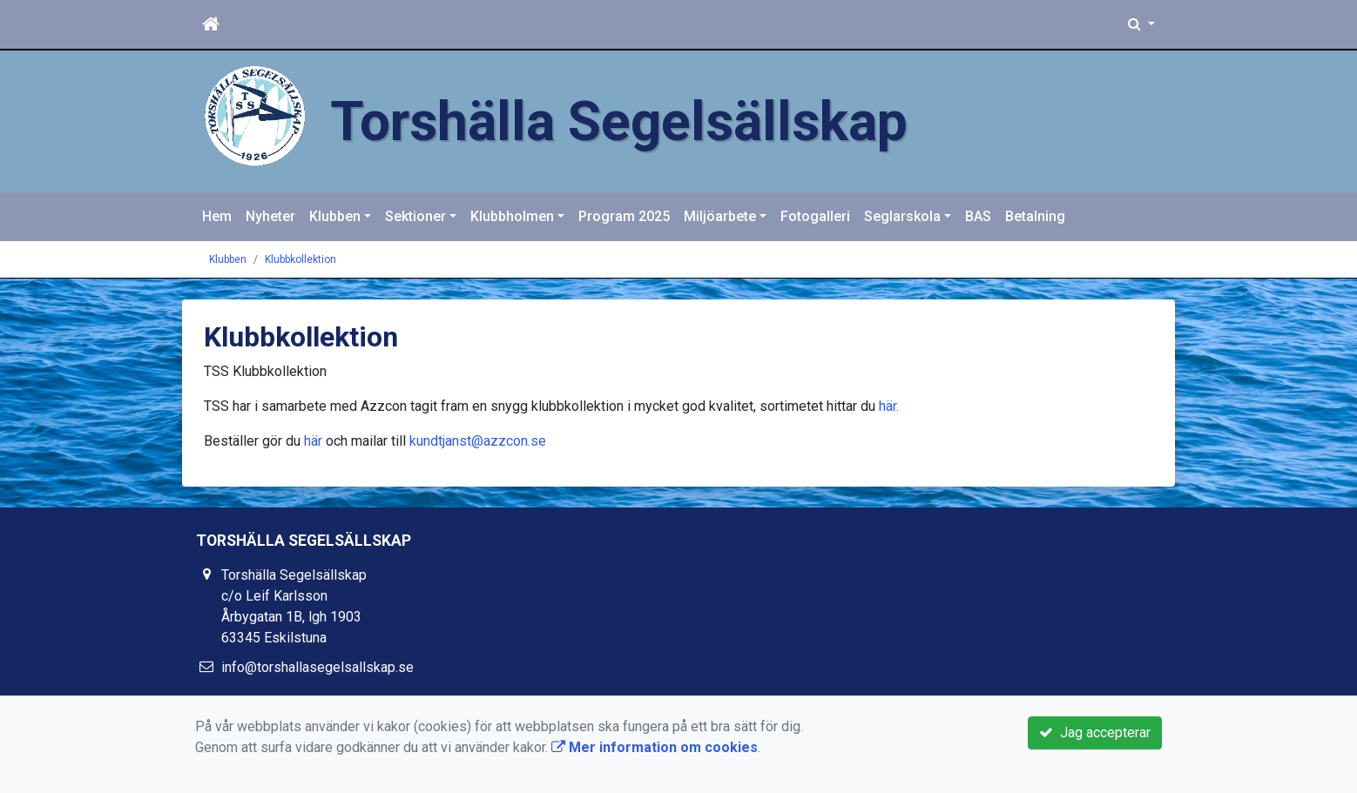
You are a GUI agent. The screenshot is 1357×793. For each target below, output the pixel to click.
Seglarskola (902, 216)
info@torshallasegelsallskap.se (317, 667)
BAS (978, 216)
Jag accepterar (1095, 732)
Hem (217, 216)
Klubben (335, 216)
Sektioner (415, 216)
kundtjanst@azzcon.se (477, 441)
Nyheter (270, 216)
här (887, 406)
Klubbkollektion (300, 259)
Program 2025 (624, 216)
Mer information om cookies (654, 747)
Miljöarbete (720, 216)
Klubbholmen (512, 216)
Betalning (1035, 216)
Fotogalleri (815, 216)
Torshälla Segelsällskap (619, 121)
